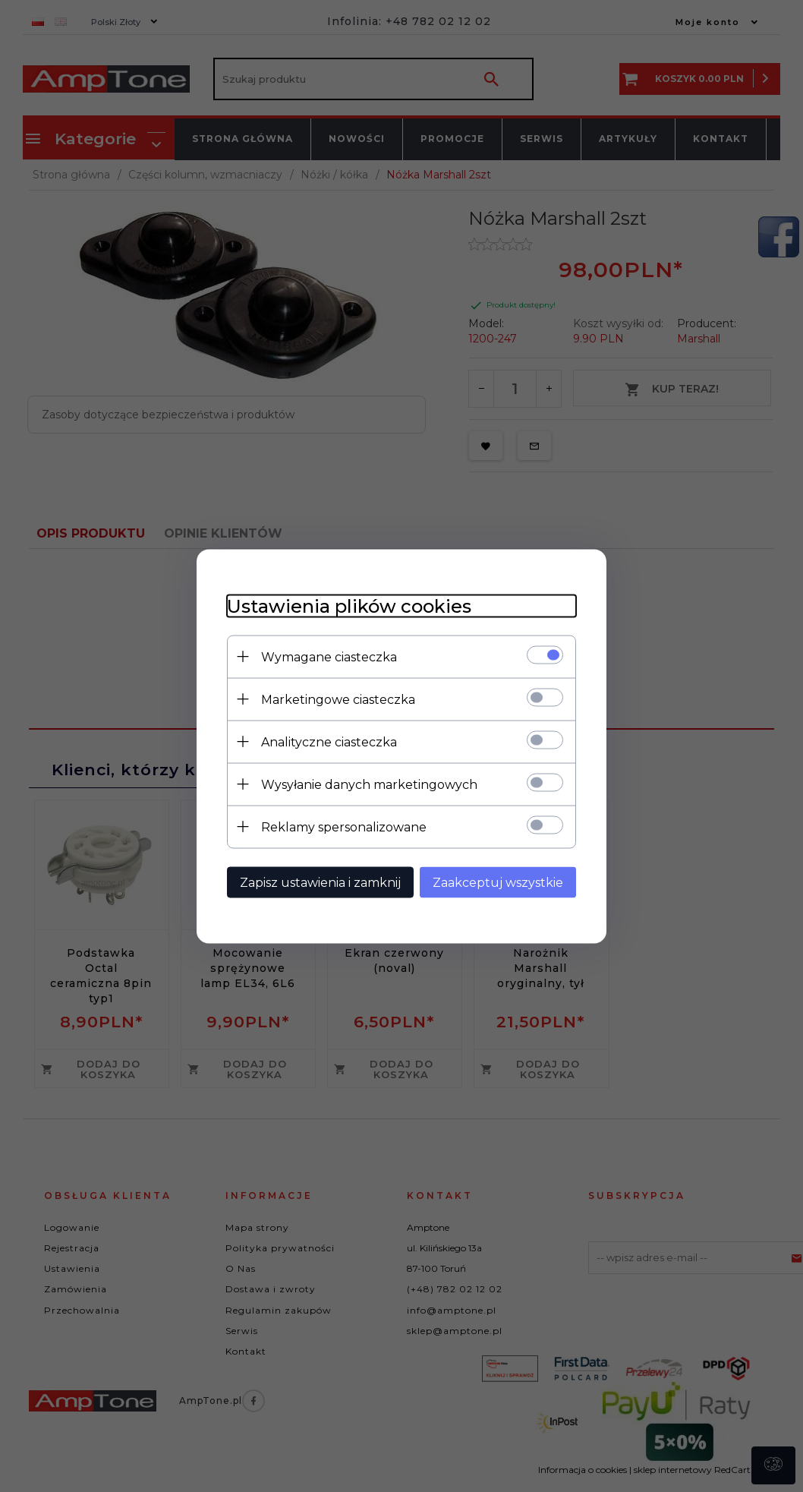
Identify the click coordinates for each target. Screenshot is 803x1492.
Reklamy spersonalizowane (344, 826)
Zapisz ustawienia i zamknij (320, 882)
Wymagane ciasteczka (329, 656)
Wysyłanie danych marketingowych (369, 784)
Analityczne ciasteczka (329, 741)
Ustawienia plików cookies (349, 606)
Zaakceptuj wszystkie (498, 882)
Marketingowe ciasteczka (338, 699)
